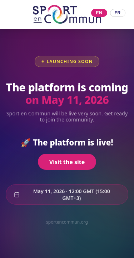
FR (118, 12)
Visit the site (67, 162)
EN (99, 12)
